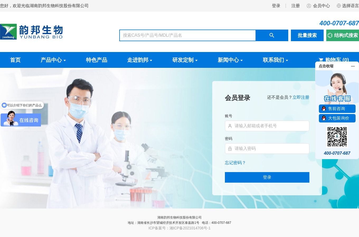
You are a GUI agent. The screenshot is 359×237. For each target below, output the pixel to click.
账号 (228, 116)
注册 (295, 5)
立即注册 (300, 97)
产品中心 (53, 60)
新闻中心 (230, 60)
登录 (276, 5)
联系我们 (275, 60)
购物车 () (333, 60)
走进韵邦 (140, 60)
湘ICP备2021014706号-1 (190, 228)
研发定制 (185, 60)
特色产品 (96, 60)
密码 (228, 138)
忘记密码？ (235, 162)
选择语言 (347, 5)
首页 (15, 60)
